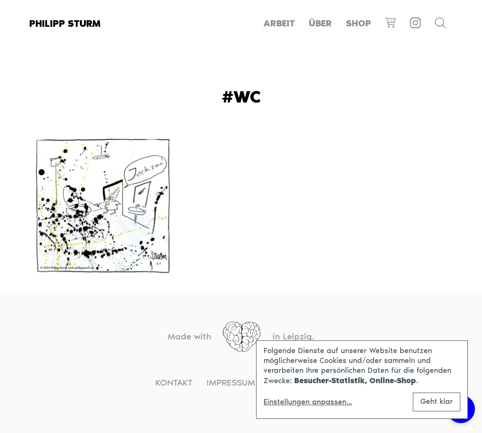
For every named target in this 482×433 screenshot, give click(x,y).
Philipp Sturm (65, 23)
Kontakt (174, 382)
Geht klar (436, 401)
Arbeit (279, 23)
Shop (358, 23)
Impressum (231, 382)
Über (320, 23)
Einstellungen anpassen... (308, 402)
